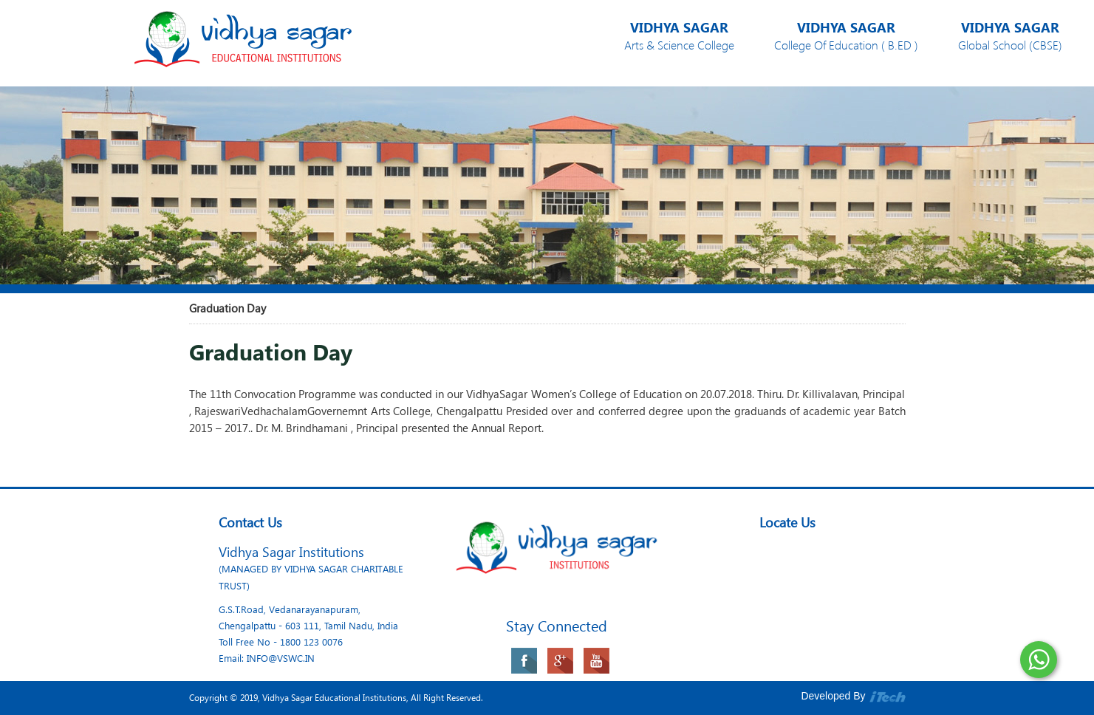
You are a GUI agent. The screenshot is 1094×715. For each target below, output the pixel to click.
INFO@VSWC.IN (281, 657)
